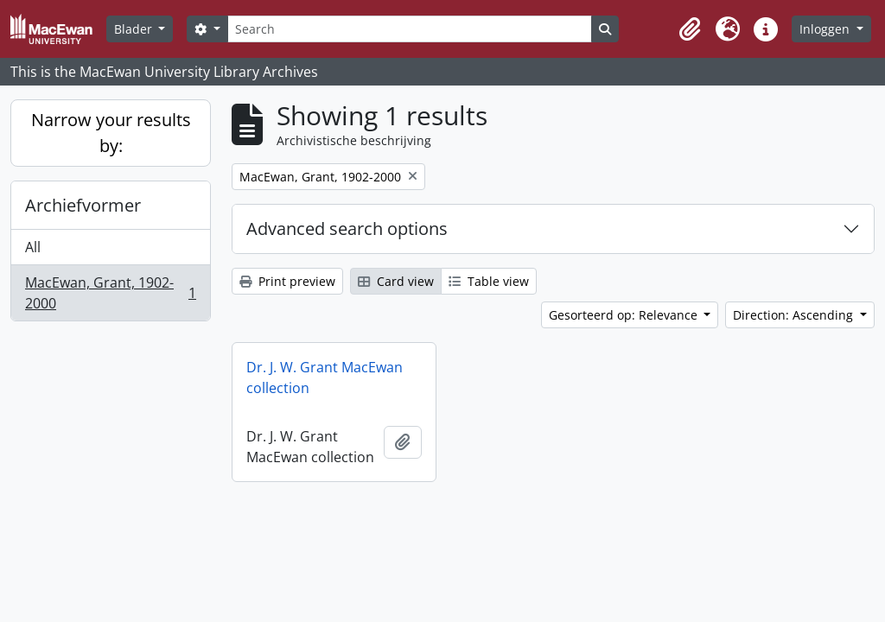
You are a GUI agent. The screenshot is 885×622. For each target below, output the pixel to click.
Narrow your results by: (111, 132)
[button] (690, 29)
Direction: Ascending (794, 315)
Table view (489, 281)
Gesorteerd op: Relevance (625, 315)
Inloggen (826, 29)
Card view (396, 281)
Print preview (287, 281)
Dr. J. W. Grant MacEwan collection (324, 377)
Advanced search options (347, 228)
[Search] (409, 29)
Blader (135, 29)
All (33, 247)
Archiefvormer (83, 205)
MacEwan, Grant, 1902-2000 (110, 293)
